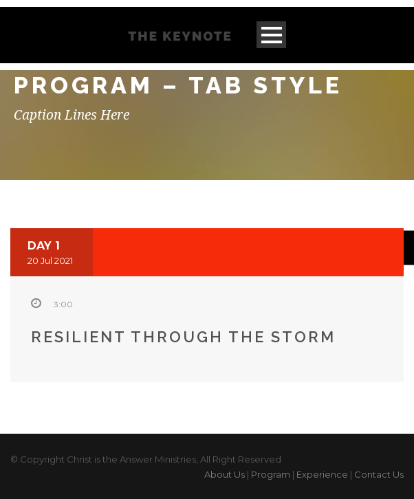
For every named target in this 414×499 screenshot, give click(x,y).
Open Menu (271, 34)
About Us (224, 474)
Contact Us (379, 474)
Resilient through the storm (183, 337)
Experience (322, 474)
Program (270, 474)
